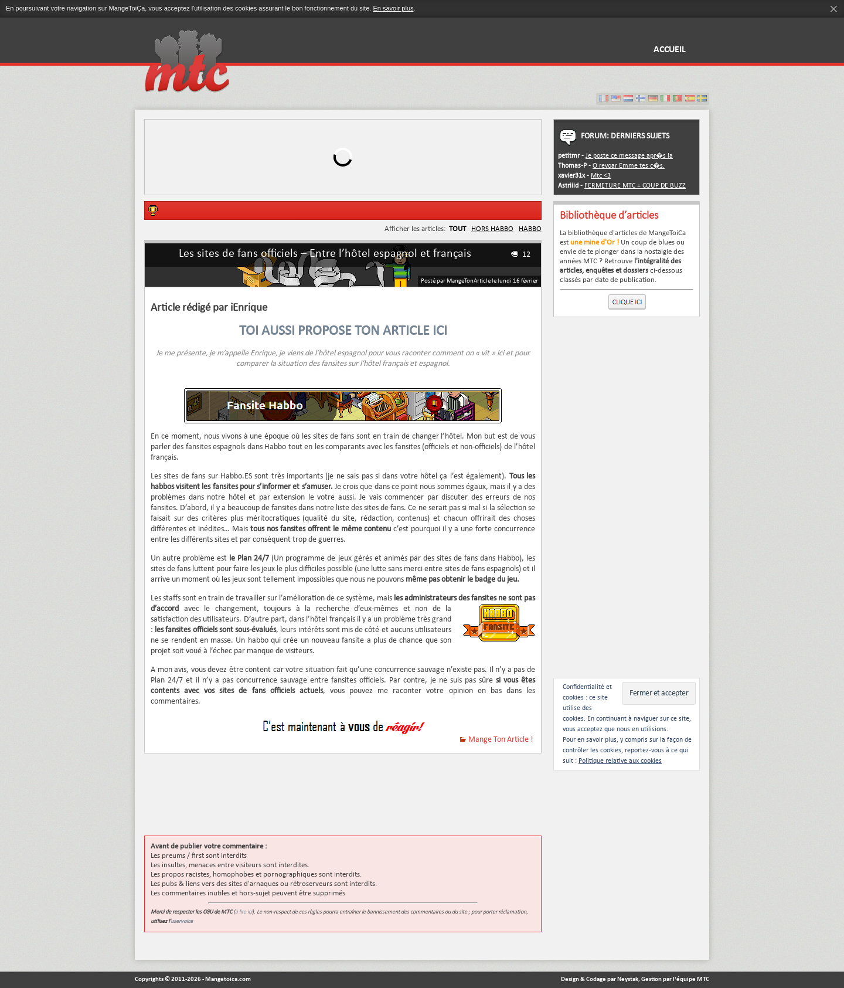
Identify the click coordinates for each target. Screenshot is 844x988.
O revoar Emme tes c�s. (629, 165)
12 (526, 254)
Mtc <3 (601, 175)
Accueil (670, 50)
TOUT (457, 229)
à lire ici (243, 912)
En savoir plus (393, 8)
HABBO (530, 229)
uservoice (182, 921)
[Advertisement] (357, 800)
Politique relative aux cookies (620, 761)
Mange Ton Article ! (500, 739)
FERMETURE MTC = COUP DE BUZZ (635, 185)
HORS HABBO (492, 229)
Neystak (627, 979)
